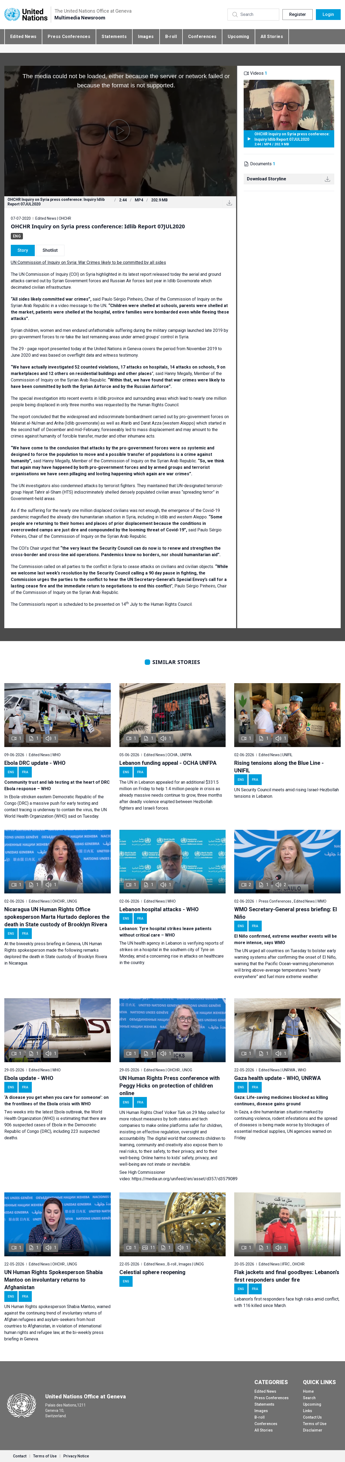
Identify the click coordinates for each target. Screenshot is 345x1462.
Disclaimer (312, 1430)
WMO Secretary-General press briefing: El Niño (285, 913)
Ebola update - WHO (28, 1078)
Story (23, 250)
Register (297, 14)
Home (308, 1391)
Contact (19, 1456)
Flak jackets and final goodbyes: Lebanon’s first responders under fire (286, 1276)
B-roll (171, 36)
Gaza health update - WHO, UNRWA (277, 1078)
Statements (114, 36)
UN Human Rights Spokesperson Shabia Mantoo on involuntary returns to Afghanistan (53, 1280)
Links (307, 1411)
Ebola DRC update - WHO (34, 763)
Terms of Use (314, 1424)
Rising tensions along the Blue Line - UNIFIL (279, 767)
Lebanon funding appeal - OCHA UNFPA (167, 763)
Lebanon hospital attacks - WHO (159, 909)
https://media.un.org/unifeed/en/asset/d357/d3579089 (184, 1178)
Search (309, 1398)
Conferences (202, 36)
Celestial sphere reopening (152, 1272)
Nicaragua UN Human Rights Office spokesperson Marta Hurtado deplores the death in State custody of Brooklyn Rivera (56, 917)
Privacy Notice (76, 1456)
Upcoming (238, 36)
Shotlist (50, 250)
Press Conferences (69, 36)
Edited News (23, 36)
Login (328, 14)
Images (146, 36)
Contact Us (312, 1417)
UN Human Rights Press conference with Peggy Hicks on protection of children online (169, 1085)
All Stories (272, 36)
